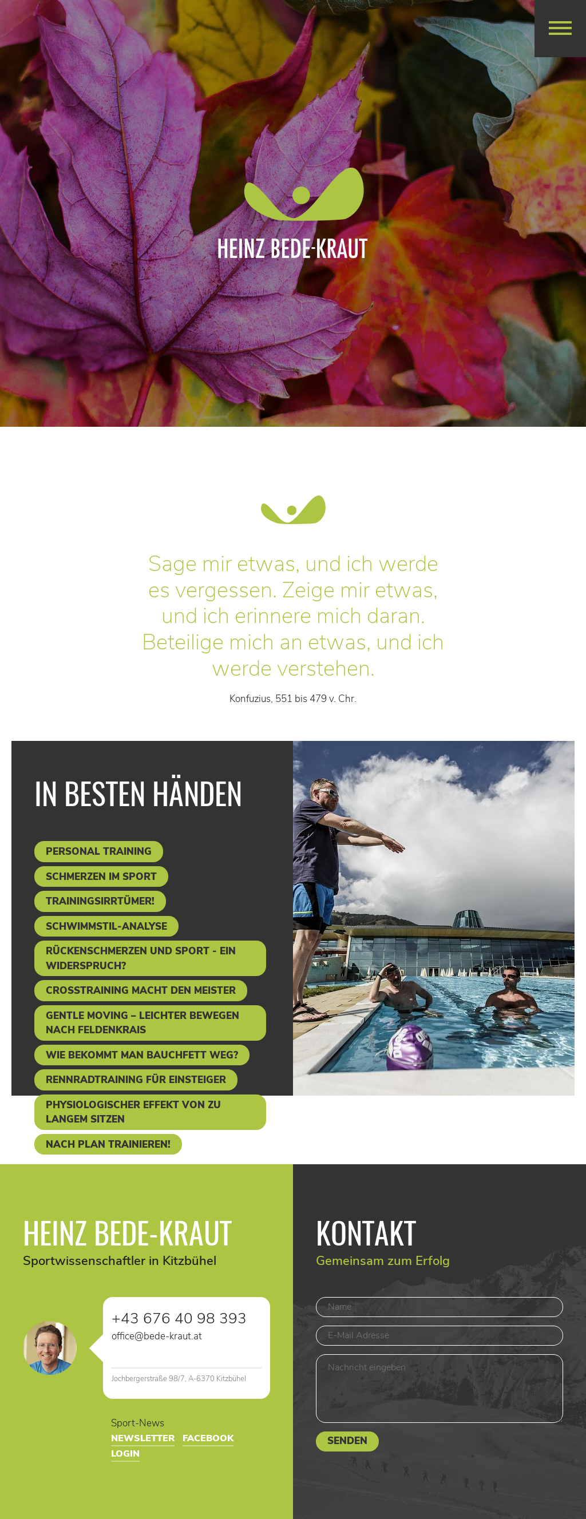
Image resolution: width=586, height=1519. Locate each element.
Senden (347, 1440)
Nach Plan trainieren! (108, 1144)
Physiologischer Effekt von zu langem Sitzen (133, 1112)
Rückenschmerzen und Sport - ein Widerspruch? (141, 959)
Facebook (208, 1438)
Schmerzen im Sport (101, 876)
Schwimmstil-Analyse (106, 926)
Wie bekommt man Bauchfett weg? (142, 1055)
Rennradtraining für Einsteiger (136, 1079)
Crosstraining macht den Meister (141, 990)
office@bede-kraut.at (157, 1336)
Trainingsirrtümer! (100, 901)
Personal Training (99, 851)
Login (125, 1453)
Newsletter (143, 1438)
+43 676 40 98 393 (179, 1318)
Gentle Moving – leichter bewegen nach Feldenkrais (142, 1023)
